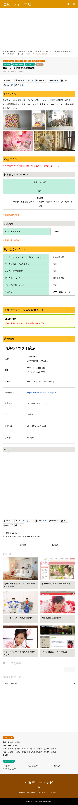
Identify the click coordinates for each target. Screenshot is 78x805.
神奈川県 (25, 749)
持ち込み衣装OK (18, 64)
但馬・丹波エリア (38, 61)
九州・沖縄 (7, 745)
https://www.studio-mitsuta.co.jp (41, 393)
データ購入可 (30, 64)
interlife (14, 533)
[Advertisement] (39, 28)
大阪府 (10, 752)
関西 (19, 61)
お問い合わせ (44, 792)
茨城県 (46, 749)
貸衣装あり (7, 64)
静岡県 (17, 742)
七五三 (8, 537)
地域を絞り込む (8, 61)
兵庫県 (27, 61)
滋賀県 (31, 752)
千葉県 (39, 749)
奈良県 (46, 752)
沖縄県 (15, 745)
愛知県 (10, 742)
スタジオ (21, 537)
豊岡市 (37, 537)
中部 (4, 742)
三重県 (53, 752)
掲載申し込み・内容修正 (28, 792)
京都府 (24, 752)
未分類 (5, 755)
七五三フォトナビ (39, 783)
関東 (4, 749)
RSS (39, 787)
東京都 (17, 749)
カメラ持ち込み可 (9, 769)
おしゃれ (39, 64)
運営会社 (54, 792)
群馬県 (10, 749)
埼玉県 (32, 749)
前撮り (14, 537)
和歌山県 (39, 752)
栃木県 (53, 749)
